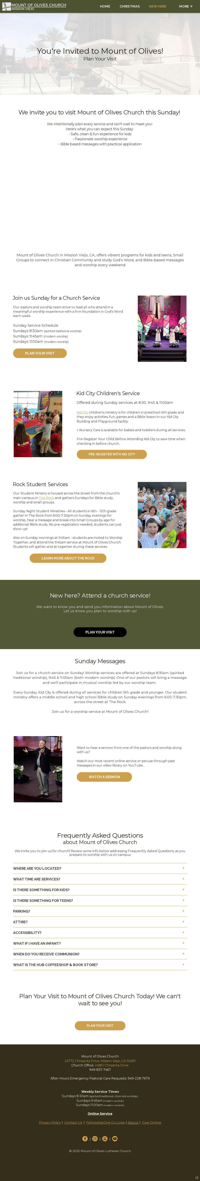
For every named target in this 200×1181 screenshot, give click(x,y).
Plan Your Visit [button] (40, 353)
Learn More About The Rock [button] (68, 558)
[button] (112, 454)
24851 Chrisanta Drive (112, 1065)
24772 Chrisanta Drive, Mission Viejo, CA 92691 (100, 1061)
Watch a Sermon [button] (104, 777)
